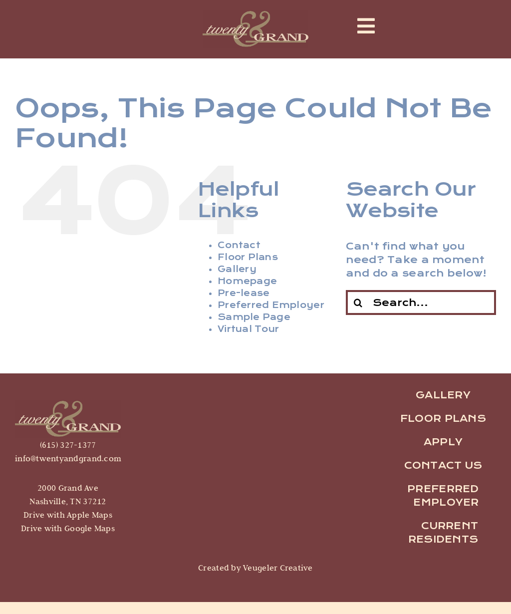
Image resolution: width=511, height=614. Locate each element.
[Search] (358, 302)
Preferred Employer (271, 305)
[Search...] (421, 302)
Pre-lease (243, 293)
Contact (239, 245)
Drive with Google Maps (68, 528)
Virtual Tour (248, 329)
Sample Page (254, 317)
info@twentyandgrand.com (68, 458)
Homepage (247, 281)
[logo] (68, 404)
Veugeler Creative (277, 568)
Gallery (237, 269)
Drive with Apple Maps (67, 515)
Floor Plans (248, 257)
